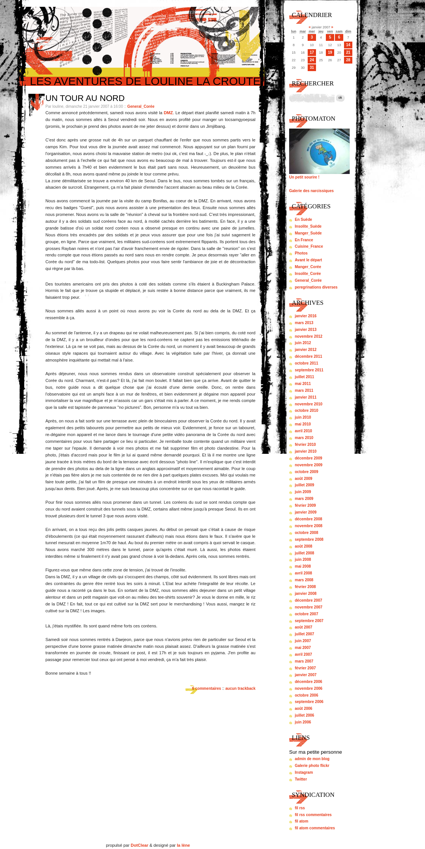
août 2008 (303, 546)
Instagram (304, 772)
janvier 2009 (305, 512)
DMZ (168, 112)
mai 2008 (303, 566)
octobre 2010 (306, 410)
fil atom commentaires (315, 828)
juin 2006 (303, 722)
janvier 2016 (305, 316)
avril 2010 (303, 431)
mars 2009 (304, 499)
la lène (183, 845)
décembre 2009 (308, 458)
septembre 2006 (309, 702)
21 (348, 52)
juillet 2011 (304, 377)
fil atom (301, 821)
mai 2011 (303, 384)
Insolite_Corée (308, 274)
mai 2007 (303, 648)
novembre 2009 (308, 465)
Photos (301, 253)
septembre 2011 (309, 370)
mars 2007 (304, 661)
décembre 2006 (308, 682)
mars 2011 (304, 390)
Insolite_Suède (308, 226)
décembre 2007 (308, 600)
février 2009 (305, 505)
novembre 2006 (308, 688)
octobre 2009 (306, 472)
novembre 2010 (308, 404)
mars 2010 (304, 438)
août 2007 (303, 627)
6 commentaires (206, 688)
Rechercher (313, 83)
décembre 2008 (308, 519)
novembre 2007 (308, 607)
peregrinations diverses (316, 287)
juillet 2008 (304, 553)
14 (348, 45)
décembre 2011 (308, 356)
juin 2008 (303, 559)
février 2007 (305, 668)
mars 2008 (304, 580)
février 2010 (305, 444)
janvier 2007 (305, 675)
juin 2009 (303, 492)
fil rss (300, 808)
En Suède (303, 219)
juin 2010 (303, 417)
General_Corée (140, 106)
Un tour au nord (85, 98)
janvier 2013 (305, 329)
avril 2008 (303, 573)
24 (312, 60)
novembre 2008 (308, 526)
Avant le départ (308, 260)
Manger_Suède (308, 233)
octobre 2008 (306, 533)
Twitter (301, 779)
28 (348, 60)
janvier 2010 (305, 451)
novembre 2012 (308, 336)
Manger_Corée (308, 267)
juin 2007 (303, 641)
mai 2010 (303, 424)
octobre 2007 (306, 614)
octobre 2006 (306, 695)
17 (312, 52)
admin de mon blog (312, 759)
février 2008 (305, 587)
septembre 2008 (309, 539)
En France (304, 240)
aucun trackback (240, 688)
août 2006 (303, 708)
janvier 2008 (305, 593)
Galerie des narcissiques (311, 191)
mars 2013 (304, 323)
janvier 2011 (305, 397)
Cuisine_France (309, 246)
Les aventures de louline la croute (145, 81)
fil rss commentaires (313, 815)
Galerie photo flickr (312, 766)
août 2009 (303, 478)
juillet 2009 (304, 485)
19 (330, 52)
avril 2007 (303, 654)
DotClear (139, 845)
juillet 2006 (304, 715)
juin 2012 (303, 343)
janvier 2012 (305, 350)
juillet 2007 (304, 634)
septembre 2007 (309, 621)
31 (312, 67)
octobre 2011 (306, 363)
